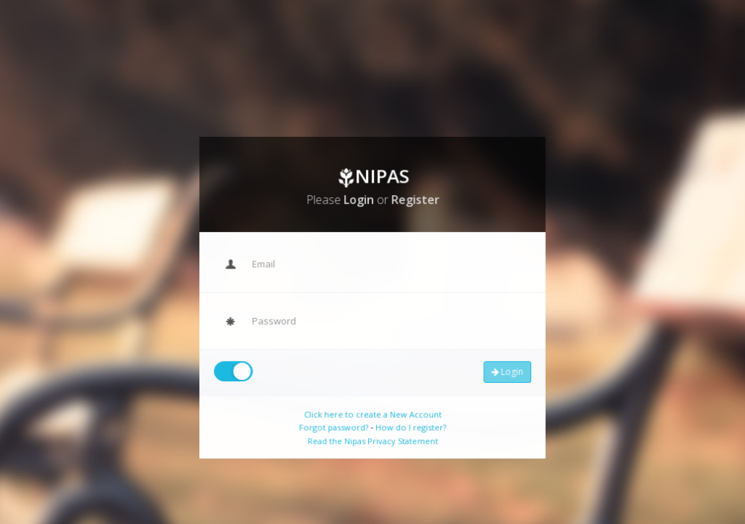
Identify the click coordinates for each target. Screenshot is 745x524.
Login (502, 369)
